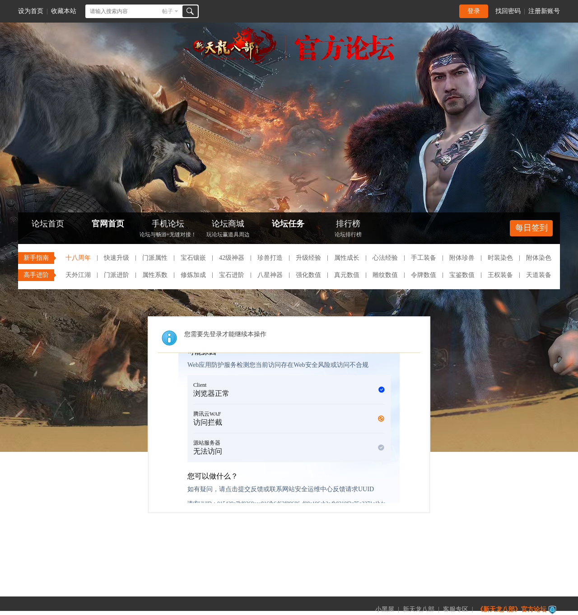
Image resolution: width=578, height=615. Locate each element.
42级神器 (231, 257)
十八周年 (78, 257)
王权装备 (500, 275)
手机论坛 (168, 229)
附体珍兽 (462, 257)
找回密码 (508, 11)
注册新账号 (544, 11)
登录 (473, 11)
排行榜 (348, 229)
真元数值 (346, 275)
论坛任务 (288, 223)
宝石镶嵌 (193, 257)
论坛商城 (228, 229)
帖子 (167, 11)
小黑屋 (384, 609)
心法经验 (385, 257)
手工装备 (423, 257)
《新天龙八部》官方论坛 (511, 609)
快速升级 (116, 257)
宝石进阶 (231, 275)
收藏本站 (63, 11)
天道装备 (538, 275)
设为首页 (30, 11)
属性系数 (155, 275)
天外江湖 (78, 275)
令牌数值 (423, 275)
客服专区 (455, 609)
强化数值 (308, 275)
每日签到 (531, 227)
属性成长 (346, 257)
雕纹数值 (385, 275)
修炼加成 (193, 275)
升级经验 (308, 257)
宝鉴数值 (462, 275)
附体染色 (538, 257)
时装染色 (500, 257)
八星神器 (270, 275)
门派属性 (155, 257)
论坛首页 (48, 223)
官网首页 (108, 223)
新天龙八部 (418, 609)
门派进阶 (116, 275)
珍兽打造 (270, 257)
